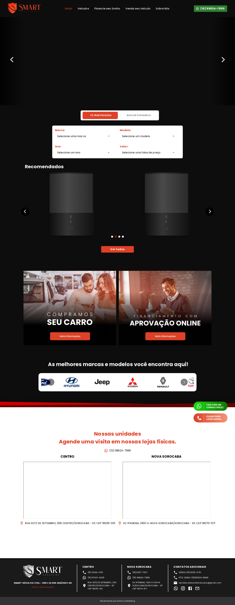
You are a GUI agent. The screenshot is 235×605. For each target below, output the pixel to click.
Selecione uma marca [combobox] (71, 136)
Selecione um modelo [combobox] (136, 136)
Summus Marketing (126, 601)
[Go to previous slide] (50, 382)
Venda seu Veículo (137, 8)
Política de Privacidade (43, 587)
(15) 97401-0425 (93, 578)
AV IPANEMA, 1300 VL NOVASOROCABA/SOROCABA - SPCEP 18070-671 (145, 585)
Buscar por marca (139, 115)
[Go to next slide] (184, 382)
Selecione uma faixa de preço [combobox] (141, 152)
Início (68, 8)
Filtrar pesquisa (100, 115)
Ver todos (117, 249)
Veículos (83, 8)
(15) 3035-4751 (92, 572)
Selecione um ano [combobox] (68, 152)
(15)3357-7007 (137, 572)
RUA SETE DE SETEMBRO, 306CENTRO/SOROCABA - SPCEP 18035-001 (99, 585)
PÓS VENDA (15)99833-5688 (190, 578)
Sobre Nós (162, 8)
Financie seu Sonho (107, 8)
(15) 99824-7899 (210, 8)
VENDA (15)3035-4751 (187, 572)
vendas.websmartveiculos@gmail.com (197, 583)
